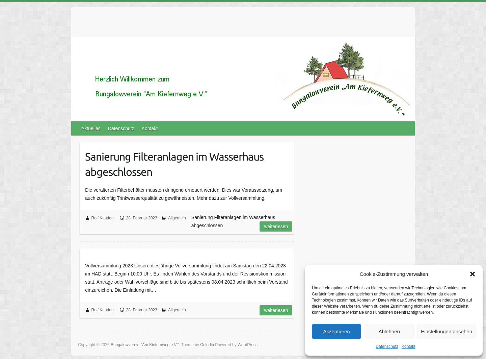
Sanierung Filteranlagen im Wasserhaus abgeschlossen (174, 164)
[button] (472, 274)
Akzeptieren (336, 331)
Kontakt (408, 346)
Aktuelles (91, 128)
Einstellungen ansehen (446, 331)
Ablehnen (389, 331)
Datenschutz (387, 346)
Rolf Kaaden (102, 218)
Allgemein (177, 218)
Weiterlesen (276, 226)
